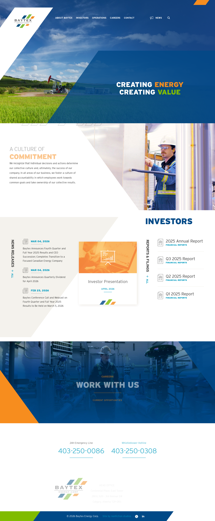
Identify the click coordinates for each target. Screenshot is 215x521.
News (156, 17)
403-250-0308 (134, 459)
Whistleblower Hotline (134, 451)
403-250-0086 (81, 459)
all (12, 275)
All (147, 281)
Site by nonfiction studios (117, 516)
